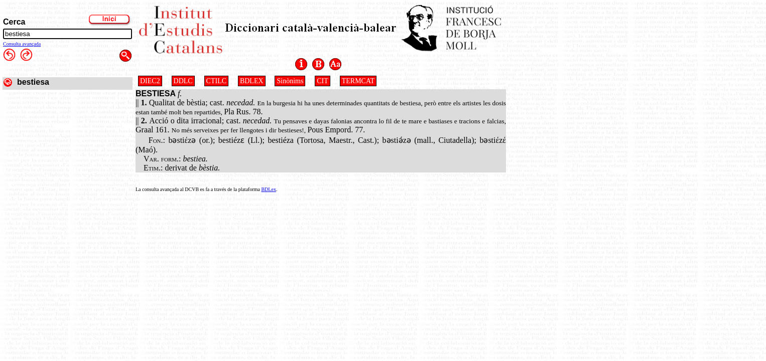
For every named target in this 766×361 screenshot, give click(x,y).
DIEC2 (150, 81)
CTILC (216, 81)
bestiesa (33, 82)
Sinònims (290, 81)
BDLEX (252, 81)
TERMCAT (358, 81)
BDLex (268, 189)
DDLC (183, 81)
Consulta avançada (22, 44)
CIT (322, 81)
